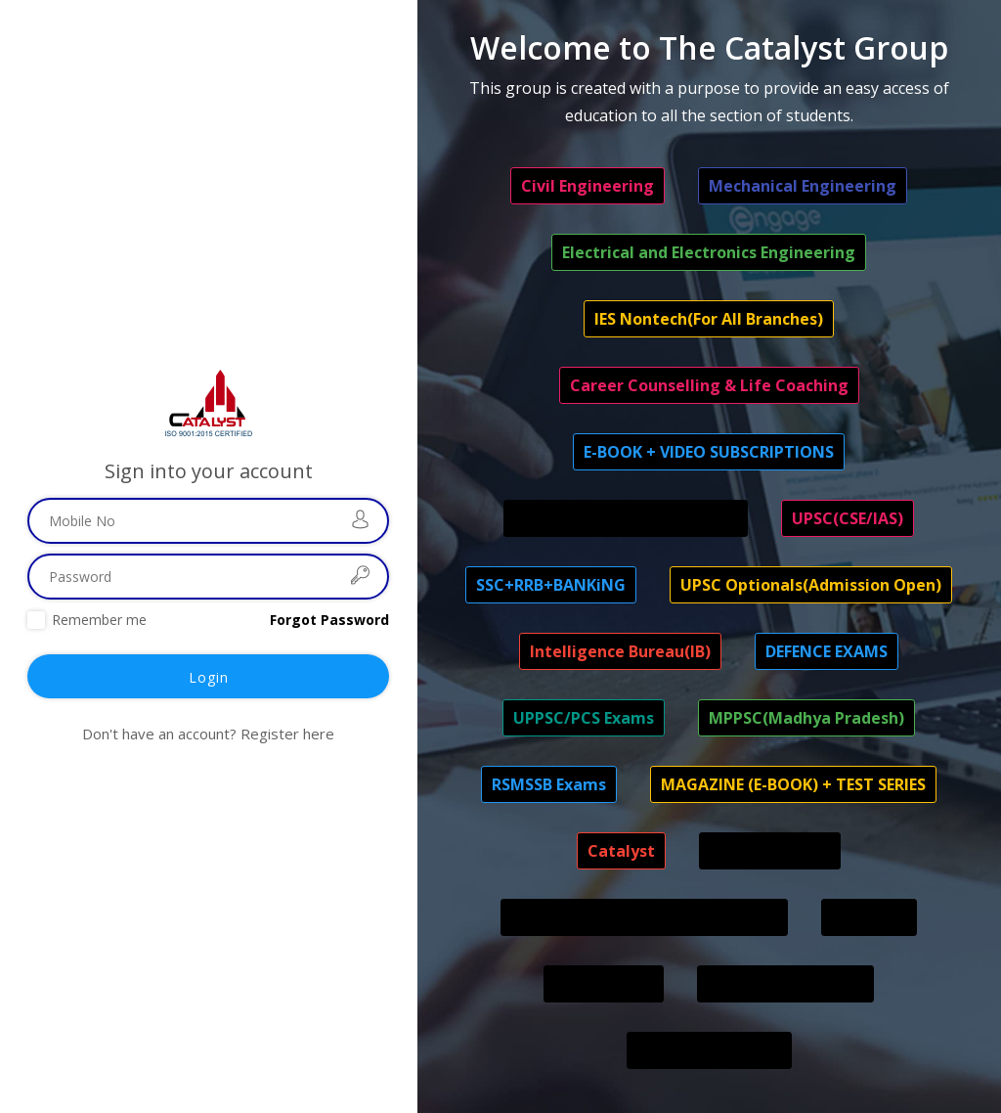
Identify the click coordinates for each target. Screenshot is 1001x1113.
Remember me (99, 619)
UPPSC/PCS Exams (583, 718)
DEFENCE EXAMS (826, 651)
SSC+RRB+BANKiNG (551, 585)
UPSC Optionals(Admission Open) (810, 585)
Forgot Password (329, 619)
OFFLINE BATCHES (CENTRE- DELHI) (644, 917)
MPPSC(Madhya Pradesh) (806, 718)
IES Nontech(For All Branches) (708, 319)
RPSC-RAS (869, 917)
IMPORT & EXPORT (709, 1050)
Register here (287, 733)
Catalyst (621, 851)
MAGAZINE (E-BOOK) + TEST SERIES (793, 784)
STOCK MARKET (770, 851)
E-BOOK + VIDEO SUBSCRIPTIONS (709, 452)
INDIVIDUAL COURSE (785, 984)
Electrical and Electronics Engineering (708, 252)
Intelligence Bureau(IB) (620, 651)
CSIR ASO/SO (603, 984)
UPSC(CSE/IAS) (847, 518)
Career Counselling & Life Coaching (709, 385)
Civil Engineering (587, 186)
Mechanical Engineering (802, 186)
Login (209, 677)
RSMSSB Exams (549, 784)
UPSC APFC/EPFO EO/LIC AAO (625, 518)
